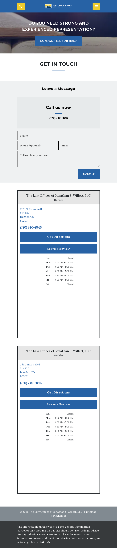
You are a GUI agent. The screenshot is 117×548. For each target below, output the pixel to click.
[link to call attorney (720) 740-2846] (21, 6)
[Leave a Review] (58, 249)
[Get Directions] (58, 237)
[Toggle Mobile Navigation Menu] (96, 6)
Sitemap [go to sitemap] (91, 511)
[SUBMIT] (89, 174)
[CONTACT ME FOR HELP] (58, 41)
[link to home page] (58, 6)
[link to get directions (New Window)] (58, 215)
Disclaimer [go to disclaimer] (59, 515)
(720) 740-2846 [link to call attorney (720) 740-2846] (58, 118)
